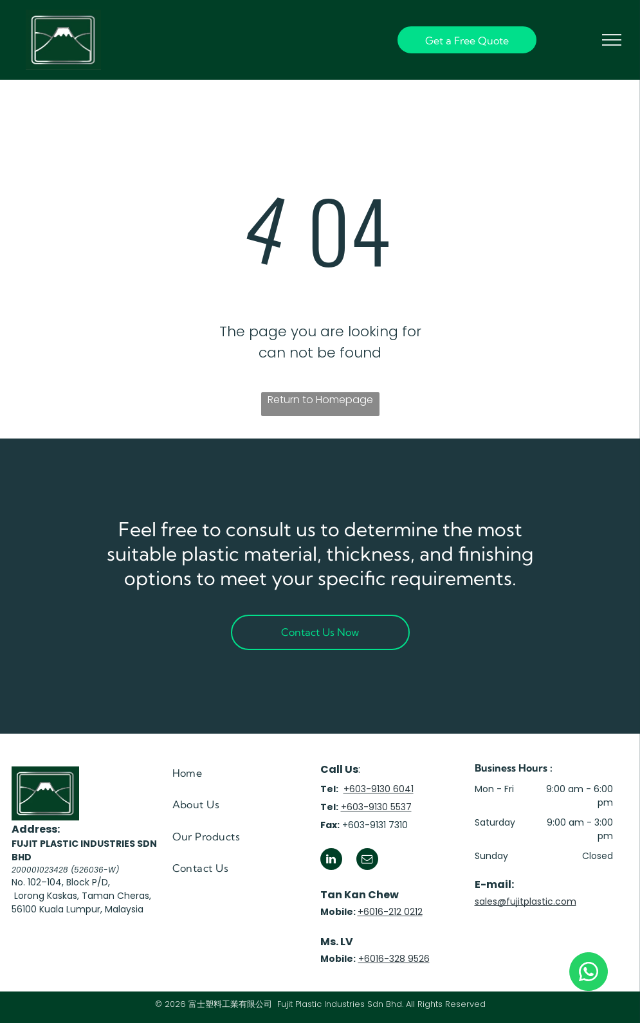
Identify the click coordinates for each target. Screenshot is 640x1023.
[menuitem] (229, 773)
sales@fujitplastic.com (525, 901)
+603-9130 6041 (378, 789)
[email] (367, 860)
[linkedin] (331, 860)
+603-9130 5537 (376, 807)
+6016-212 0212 (390, 911)
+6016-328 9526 (394, 958)
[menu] (611, 40)
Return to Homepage (320, 399)
